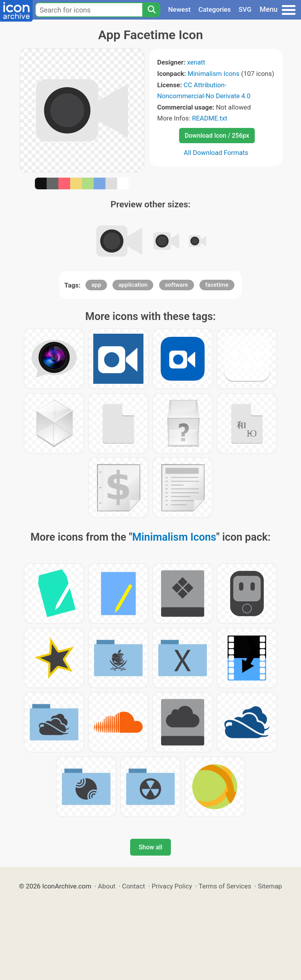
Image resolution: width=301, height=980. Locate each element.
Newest (179, 9)
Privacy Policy (172, 886)
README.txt (209, 118)
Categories (214, 9)
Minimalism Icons (213, 73)
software (176, 284)
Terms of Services (225, 886)
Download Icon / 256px (217, 135)
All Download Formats (216, 152)
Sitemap (270, 886)
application (132, 284)
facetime (216, 284)
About (107, 886)
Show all (150, 847)
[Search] (151, 9)
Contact (133, 886)
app (96, 284)
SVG (245, 9)
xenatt (196, 62)
